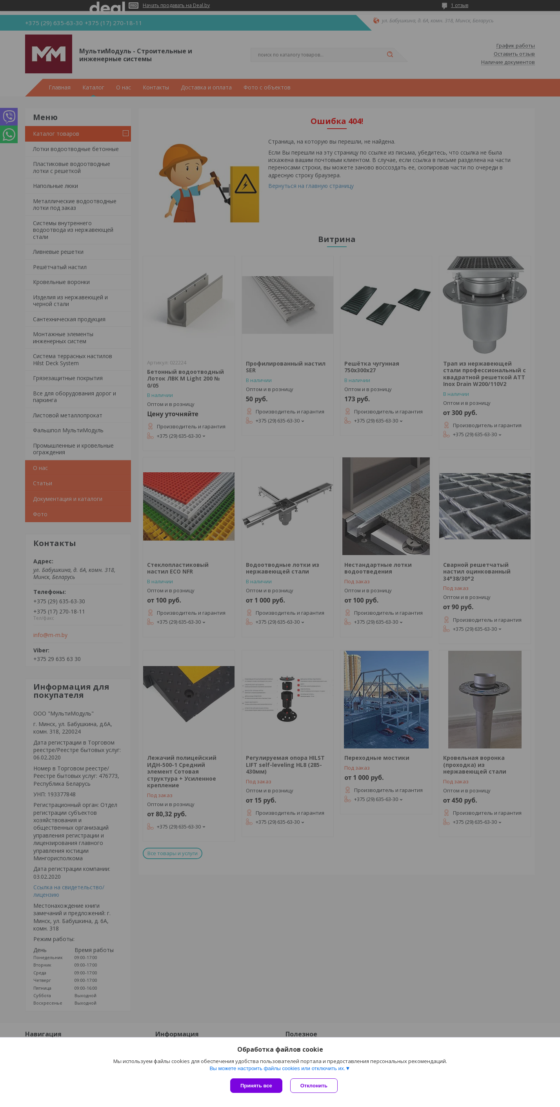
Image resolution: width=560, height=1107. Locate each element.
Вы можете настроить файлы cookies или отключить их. (277, 1068)
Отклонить (313, 1086)
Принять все (256, 1086)
